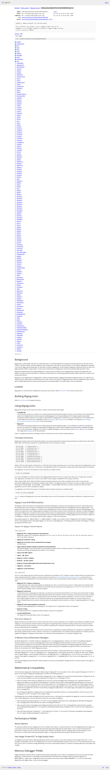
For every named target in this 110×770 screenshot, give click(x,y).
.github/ (19, 42)
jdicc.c (18, 188)
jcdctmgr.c (19, 113)
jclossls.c (19, 127)
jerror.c (19, 223)
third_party (25, 8)
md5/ (18, 51)
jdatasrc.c (19, 167)
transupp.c (19, 322)
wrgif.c (18, 343)
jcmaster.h (19, 134)
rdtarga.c (19, 298)
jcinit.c (18, 123)
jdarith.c (19, 159)
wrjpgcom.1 (20, 345)
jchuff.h (19, 119)
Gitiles (10, 767)
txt (103, 767)
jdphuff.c (19, 213)
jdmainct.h (19, 198)
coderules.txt (20, 86)
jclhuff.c (19, 125)
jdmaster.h (19, 204)
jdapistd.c (19, 157)
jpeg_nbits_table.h (21, 252)
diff (50, 19)
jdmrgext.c (19, 212)
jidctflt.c (19, 233)
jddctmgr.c (19, 181)
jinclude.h (19, 240)
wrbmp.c (19, 341)
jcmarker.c (19, 130)
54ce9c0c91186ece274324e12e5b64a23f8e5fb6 (35, 17)
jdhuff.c (19, 185)
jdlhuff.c (19, 192)
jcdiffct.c (19, 115)
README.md (20, 302)
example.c (19, 98)
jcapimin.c (19, 101)
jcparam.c (19, 144)
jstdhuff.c (19, 273)
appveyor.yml (20, 65)
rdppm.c (19, 295)
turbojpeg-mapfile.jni (22, 329)
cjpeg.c (18, 80)
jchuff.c (19, 117)
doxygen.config (21, 96)
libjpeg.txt (19, 281)
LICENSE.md (20, 283)
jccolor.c (19, 111)
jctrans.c (19, 154)
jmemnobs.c (20, 246)
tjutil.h (18, 320)
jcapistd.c (19, 103)
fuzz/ (18, 47)
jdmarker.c (19, 200)
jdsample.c (19, 217)
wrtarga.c (19, 351)
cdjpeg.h (19, 73)
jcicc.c (18, 121)
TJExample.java (62, 419)
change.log (20, 74)
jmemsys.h (20, 248)
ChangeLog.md (21, 76)
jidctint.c (19, 237)
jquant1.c (19, 264)
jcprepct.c (19, 148)
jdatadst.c (19, 163)
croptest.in (19, 88)
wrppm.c (19, 349)
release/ (19, 53)
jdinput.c (19, 190)
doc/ (18, 45)
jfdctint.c (19, 231)
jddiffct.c (19, 183)
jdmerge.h (19, 208)
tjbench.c (17, 34)
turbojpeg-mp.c (21, 331)
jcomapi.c (19, 136)
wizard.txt (19, 339)
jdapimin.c (19, 156)
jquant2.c (19, 266)
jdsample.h (20, 219)
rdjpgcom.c (20, 293)
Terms (19, 767)
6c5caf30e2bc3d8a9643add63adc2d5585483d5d (35, 19)
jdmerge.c (19, 206)
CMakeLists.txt (21, 82)
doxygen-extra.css (21, 94)
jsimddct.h (19, 271)
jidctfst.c (19, 235)
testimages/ (20, 59)
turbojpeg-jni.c (20, 325)
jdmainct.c (19, 196)
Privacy (14, 767)
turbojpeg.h (20, 335)
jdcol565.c (19, 173)
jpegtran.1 (19, 260)
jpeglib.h (19, 258)
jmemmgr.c (20, 244)
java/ (18, 49)
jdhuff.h (19, 186)
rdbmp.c (19, 285)
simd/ (18, 57)
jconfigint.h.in (20, 142)
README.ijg (20, 300)
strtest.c (19, 304)
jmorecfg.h (20, 250)
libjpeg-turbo (35, 8)
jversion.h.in (20, 277)
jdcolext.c (19, 175)
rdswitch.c (19, 296)
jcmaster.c (19, 132)
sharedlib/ (19, 55)
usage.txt (19, 337)
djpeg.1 (19, 90)
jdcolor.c (19, 177)
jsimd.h (19, 269)
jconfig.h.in (19, 138)
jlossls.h (19, 242)
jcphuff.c (19, 146)
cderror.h (19, 69)
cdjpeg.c (19, 71)
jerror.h (19, 225)
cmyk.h (18, 84)
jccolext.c (19, 109)
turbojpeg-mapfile (21, 327)
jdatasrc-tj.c (20, 165)
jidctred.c (19, 239)
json (107, 767)
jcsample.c (19, 150)
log (55, 11)
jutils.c (18, 275)
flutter (17, 8)
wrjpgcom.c (20, 347)
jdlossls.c (19, 194)
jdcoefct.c (19, 169)
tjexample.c (20, 312)
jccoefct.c (19, 107)
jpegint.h (19, 256)
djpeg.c (19, 92)
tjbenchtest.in (20, 310)
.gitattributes (20, 63)
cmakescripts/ (20, 44)
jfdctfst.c (19, 229)
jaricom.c (19, 100)
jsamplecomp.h (21, 267)
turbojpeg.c (20, 333)
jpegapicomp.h (21, 254)
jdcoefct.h (19, 171)
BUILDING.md (20, 67)
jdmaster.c (19, 202)
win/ (18, 61)
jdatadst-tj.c (20, 161)
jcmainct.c (19, 129)
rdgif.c (18, 289)
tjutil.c (18, 318)
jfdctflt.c (19, 227)
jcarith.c (19, 105)
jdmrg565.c (20, 210)
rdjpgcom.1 (20, 291)
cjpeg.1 (19, 78)
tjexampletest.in (21, 314)
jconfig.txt (19, 140)
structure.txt (20, 306)
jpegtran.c (19, 262)
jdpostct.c (19, 215)
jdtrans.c (19, 221)
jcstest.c (19, 152)
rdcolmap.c (20, 287)
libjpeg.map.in (20, 279)
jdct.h (18, 179)
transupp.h (19, 323)
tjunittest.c (19, 316)
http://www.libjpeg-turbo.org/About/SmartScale (68, 577)
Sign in (106, 2)
